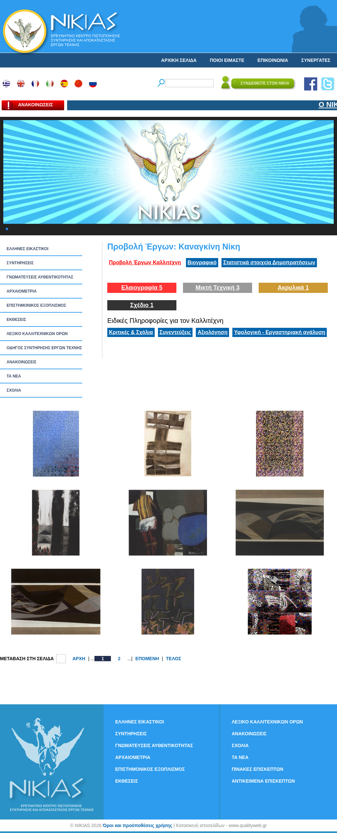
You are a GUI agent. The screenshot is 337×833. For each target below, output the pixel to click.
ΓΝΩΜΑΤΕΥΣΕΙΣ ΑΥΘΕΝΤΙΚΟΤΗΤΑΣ (40, 277)
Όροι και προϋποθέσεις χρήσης (137, 825)
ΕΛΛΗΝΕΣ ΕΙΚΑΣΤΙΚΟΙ (27, 249)
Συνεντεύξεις (175, 332)
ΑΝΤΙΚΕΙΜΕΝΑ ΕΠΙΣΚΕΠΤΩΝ (263, 781)
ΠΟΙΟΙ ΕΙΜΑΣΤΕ (227, 60)
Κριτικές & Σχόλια (131, 332)
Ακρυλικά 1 (293, 287)
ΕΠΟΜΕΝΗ (147, 658)
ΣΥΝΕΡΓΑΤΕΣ (315, 60)
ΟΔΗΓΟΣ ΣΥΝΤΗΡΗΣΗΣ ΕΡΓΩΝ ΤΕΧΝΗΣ (44, 348)
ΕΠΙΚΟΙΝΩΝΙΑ (272, 60)
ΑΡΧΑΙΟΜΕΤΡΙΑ (22, 291)
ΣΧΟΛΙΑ (14, 390)
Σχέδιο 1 (141, 305)
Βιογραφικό (202, 262)
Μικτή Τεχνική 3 (217, 287)
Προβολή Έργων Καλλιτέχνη (145, 262)
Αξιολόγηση (212, 332)
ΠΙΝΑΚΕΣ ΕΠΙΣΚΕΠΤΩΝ (257, 769)
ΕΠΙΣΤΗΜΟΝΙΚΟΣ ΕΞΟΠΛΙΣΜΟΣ (36, 305)
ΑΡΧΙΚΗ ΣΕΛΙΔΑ (179, 60)
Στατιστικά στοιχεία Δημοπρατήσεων (269, 262)
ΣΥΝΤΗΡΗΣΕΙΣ (20, 263)
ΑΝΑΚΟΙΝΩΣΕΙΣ (22, 362)
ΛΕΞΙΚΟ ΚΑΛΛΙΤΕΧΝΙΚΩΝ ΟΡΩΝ (37, 333)
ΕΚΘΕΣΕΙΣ (16, 319)
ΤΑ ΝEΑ (14, 376)
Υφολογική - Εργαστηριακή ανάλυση (279, 332)
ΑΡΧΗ (78, 658)
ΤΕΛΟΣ (173, 658)
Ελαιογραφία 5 (141, 287)
